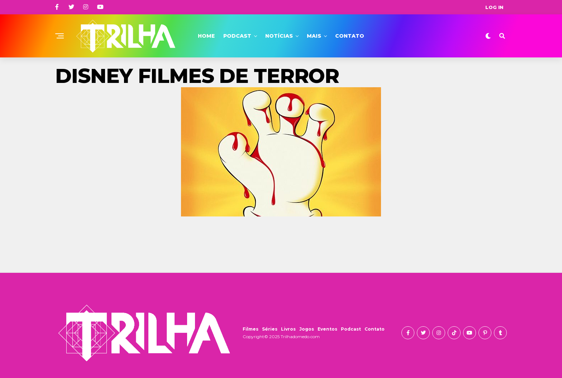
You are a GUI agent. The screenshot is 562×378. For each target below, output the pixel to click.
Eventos (327, 329)
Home (206, 36)
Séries (269, 329)
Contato (349, 36)
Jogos (306, 329)
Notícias (279, 36)
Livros (288, 329)
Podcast (237, 36)
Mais (314, 36)
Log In (494, 7)
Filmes (250, 329)
